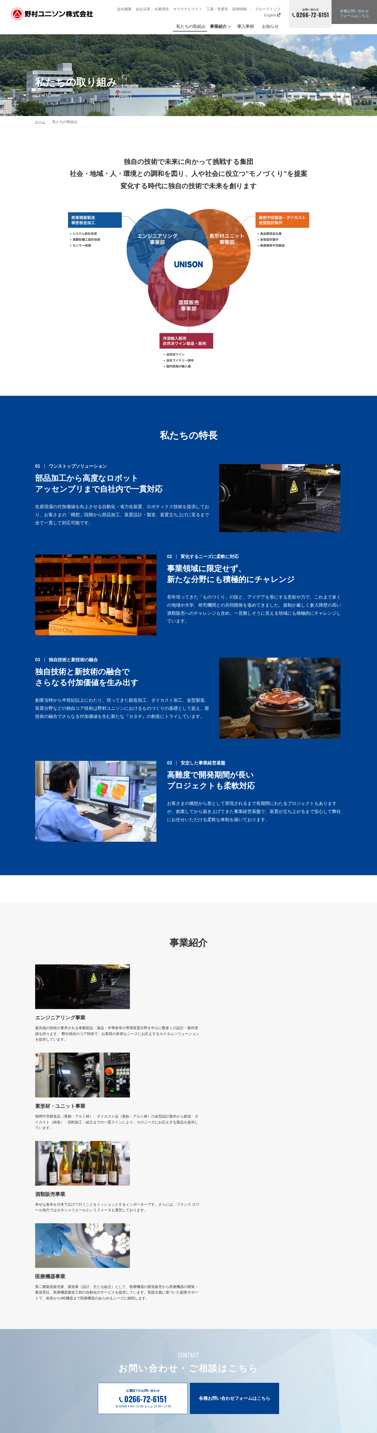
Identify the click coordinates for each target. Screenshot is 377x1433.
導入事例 (252, 26)
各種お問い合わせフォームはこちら (234, 1244)
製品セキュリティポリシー (318, 1333)
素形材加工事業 (215, 1350)
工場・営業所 (217, 9)
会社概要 (124, 9)
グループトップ (268, 9)
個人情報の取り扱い (312, 1344)
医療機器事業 (213, 1368)
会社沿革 (143, 9)
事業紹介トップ (215, 1333)
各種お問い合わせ (354, 14)
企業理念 (161, 9)
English (272, 15)
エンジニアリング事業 (220, 1342)
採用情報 (239, 9)
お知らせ (272, 26)
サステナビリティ (187, 9)
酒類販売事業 (213, 1359)
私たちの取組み (203, 26)
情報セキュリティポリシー (318, 1322)
